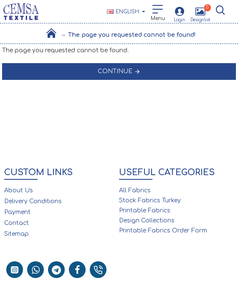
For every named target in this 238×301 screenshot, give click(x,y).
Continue (115, 71)
